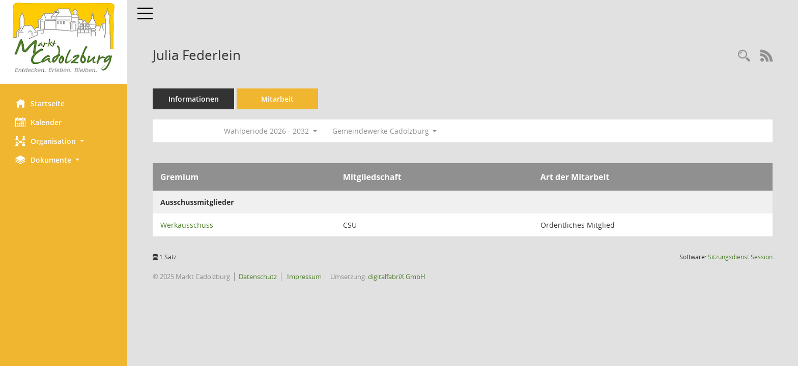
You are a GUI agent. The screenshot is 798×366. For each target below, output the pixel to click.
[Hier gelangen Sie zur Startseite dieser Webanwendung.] (63, 38)
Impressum (304, 276)
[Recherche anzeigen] (744, 56)
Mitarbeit (277, 99)
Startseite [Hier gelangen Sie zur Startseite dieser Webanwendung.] (40, 103)
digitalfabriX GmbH (396, 276)
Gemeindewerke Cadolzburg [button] (384, 131)
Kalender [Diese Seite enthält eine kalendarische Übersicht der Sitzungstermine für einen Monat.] (38, 122)
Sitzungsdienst (740, 257)
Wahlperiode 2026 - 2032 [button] (270, 131)
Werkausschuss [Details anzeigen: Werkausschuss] (186, 225)
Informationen (193, 99)
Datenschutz (258, 276)
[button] (63, 141)
